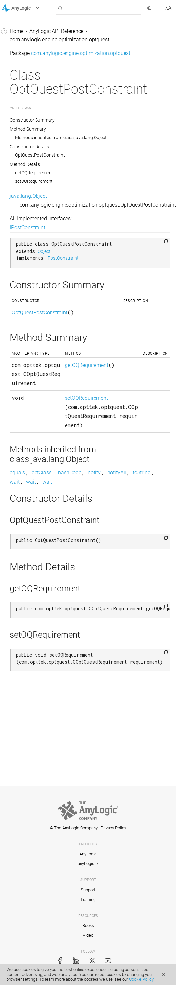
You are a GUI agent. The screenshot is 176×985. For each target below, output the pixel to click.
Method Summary (28, 129)
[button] (29, 8)
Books (88, 925)
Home (16, 31)
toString (142, 473)
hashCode (69, 473)
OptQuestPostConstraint (40, 155)
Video (88, 935)
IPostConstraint (27, 228)
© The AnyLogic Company (74, 827)
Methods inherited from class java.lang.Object (61, 137)
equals (17, 473)
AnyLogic (88, 853)
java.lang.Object (28, 196)
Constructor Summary (32, 120)
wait (15, 482)
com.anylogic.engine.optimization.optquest (59, 39)
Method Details (25, 164)
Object (44, 251)
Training (88, 899)
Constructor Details (29, 146)
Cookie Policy (141, 979)
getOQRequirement (34, 172)
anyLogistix (88, 863)
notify (94, 473)
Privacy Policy (113, 827)
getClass (41, 473)
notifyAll (116, 473)
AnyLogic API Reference (56, 31)
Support (88, 889)
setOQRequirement (34, 181)
